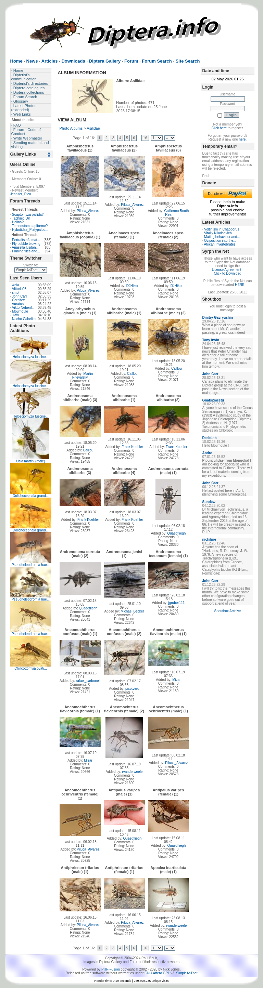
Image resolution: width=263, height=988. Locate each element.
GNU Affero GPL (157, 973)
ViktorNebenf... (23, 307)
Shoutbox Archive (227, 611)
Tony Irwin (210, 340)
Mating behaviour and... (222, 237)
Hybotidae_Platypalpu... (30, 230)
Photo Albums (71, 128)
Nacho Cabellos (24, 319)
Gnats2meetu (213, 400)
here (242, 139)
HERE (240, 285)
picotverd (132, 688)
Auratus (18, 304)
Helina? (18, 222)
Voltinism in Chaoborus (221, 229)
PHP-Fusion (110, 969)
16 (145, 138)
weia (15, 285)
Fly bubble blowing (26, 244)
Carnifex (18, 300)
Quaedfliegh (176, 533)
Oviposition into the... (220, 240)
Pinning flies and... (26, 251)
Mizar (176, 680)
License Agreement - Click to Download (227, 271)
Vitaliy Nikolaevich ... (220, 233)
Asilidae (93, 128)
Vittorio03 (19, 289)
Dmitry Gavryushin (217, 317)
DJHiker (132, 286)
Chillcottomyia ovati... (30, 668)
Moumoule (20, 311)
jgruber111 (176, 603)
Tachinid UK (21, 218)
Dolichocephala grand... (31, 496)
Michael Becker (132, 611)
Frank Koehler (132, 447)
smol (15, 292)
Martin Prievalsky (82, 375)
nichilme (209, 539)
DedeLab (209, 438)
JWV (15, 315)
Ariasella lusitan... (25, 247)
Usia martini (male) (30, 461)
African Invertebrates (220, 244)
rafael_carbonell (88, 681)
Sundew (208, 502)
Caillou (132, 374)
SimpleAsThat (186, 973)
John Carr (19, 296)
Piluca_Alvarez (88, 211)
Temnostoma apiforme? (30, 226)
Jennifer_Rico (20, 194)
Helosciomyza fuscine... (31, 357)
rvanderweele (132, 772)
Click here (219, 128)
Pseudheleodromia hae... (31, 565)
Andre (207, 453)
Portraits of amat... (26, 240)
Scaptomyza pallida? (27, 214)
